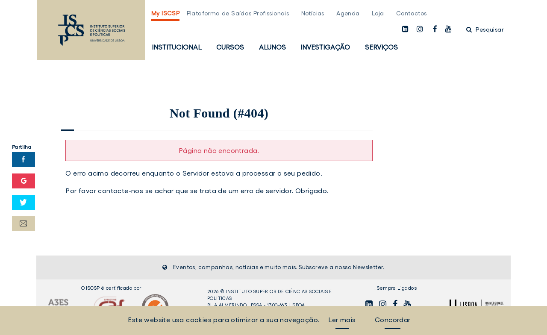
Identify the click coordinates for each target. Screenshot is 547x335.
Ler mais (342, 319)
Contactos (411, 13)
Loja (378, 13)
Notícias (312, 13)
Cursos (230, 47)
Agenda (347, 13)
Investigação (325, 47)
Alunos (272, 47)
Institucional (177, 47)
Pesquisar (485, 29)
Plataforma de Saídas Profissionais (238, 13)
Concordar (393, 319)
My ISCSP (165, 13)
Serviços (381, 47)
